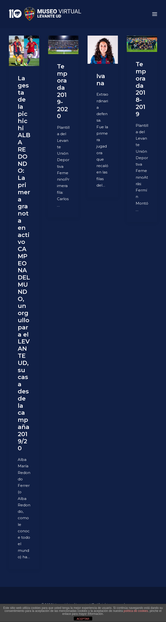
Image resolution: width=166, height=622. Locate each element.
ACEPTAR (83, 618)
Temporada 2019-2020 (62, 91)
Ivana (100, 79)
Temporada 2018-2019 (141, 89)
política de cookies (136, 611)
